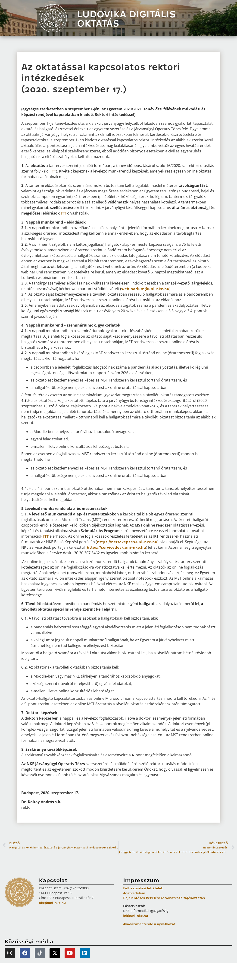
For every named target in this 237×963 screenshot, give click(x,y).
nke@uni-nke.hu (52, 902)
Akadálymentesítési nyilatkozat (149, 924)
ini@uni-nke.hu (135, 915)
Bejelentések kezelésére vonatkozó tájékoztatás (164, 897)
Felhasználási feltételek (143, 888)
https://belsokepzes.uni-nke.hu (127, 542)
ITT (53, 171)
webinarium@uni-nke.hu (145, 289)
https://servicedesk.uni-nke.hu (116, 547)
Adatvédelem (134, 893)
